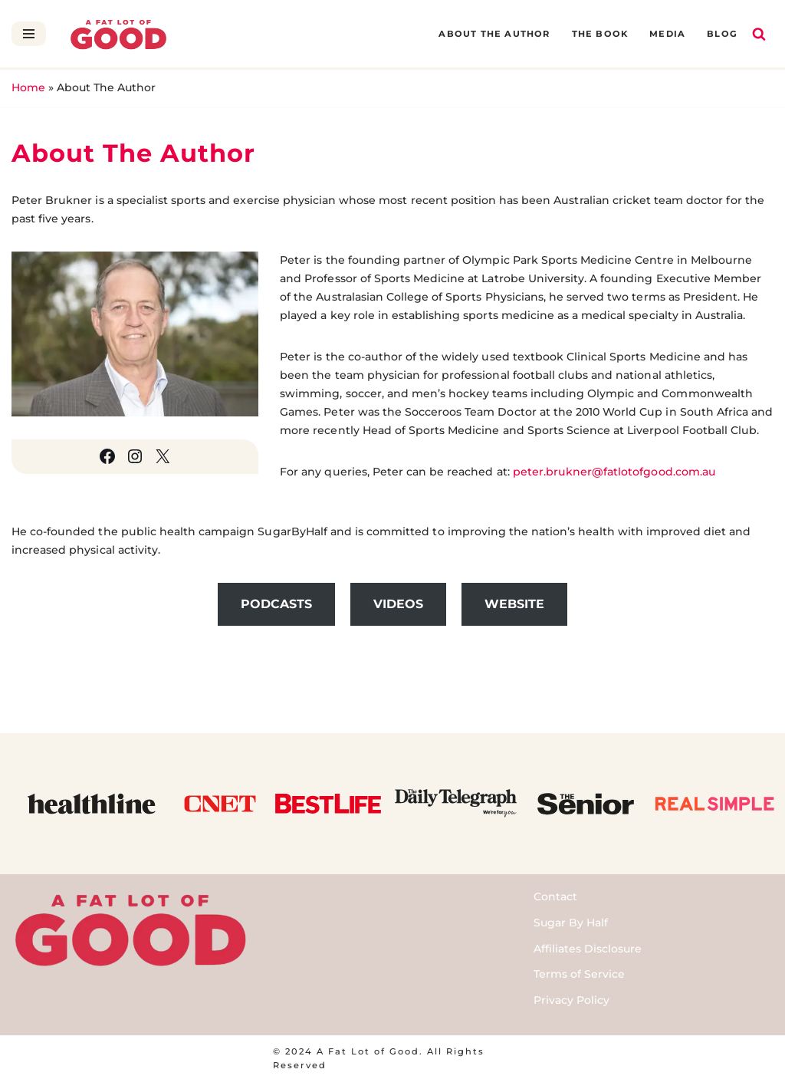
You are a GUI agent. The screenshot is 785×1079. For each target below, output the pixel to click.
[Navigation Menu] (28, 33)
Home (28, 87)
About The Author (497, 33)
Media (668, 33)
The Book (601, 33)
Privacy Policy (571, 998)
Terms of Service (579, 972)
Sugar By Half (571, 921)
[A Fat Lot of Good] (119, 34)
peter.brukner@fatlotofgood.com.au (611, 470)
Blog (722, 33)
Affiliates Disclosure (588, 946)
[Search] (759, 34)
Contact (555, 895)
